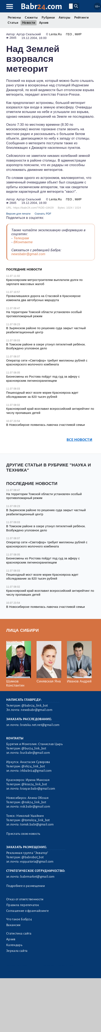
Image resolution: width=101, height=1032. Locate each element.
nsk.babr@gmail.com (35, 806)
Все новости (79, 440)
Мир (78, 34)
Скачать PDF (43, 213)
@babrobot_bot (32, 857)
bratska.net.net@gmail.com (39, 725)
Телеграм (21, 238)
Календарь (14, 945)
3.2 (31, 965)
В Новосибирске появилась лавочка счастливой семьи (45, 424)
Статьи (13, 23)
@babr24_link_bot (34, 705)
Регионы (14, 17)
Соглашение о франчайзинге (27, 910)
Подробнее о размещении (25, 886)
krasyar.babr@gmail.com (37, 788)
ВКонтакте (23, 242)
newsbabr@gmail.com (28, 254)
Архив (44, 23)
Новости (28, 23)
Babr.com (41, 6)
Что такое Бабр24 (19, 919)
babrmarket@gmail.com (37, 876)
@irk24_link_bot (33, 766)
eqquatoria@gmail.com (36, 861)
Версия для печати (18, 213)
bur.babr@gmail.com (35, 752)
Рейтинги (81, 17)
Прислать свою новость (23, 833)
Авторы (64, 17)
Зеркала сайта (16, 950)
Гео (69, 34)
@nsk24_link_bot (33, 802)
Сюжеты (31, 17)
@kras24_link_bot (34, 784)
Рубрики (48, 17)
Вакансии (13, 925)
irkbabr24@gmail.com (35, 770)
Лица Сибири (22, 630)
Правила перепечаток (22, 905)
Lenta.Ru (55, 34)
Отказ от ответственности (25, 899)
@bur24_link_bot (33, 748)
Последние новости (24, 269)
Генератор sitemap (18, 971)
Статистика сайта (18, 933)
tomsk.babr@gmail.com (36, 824)
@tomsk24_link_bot (35, 820)
